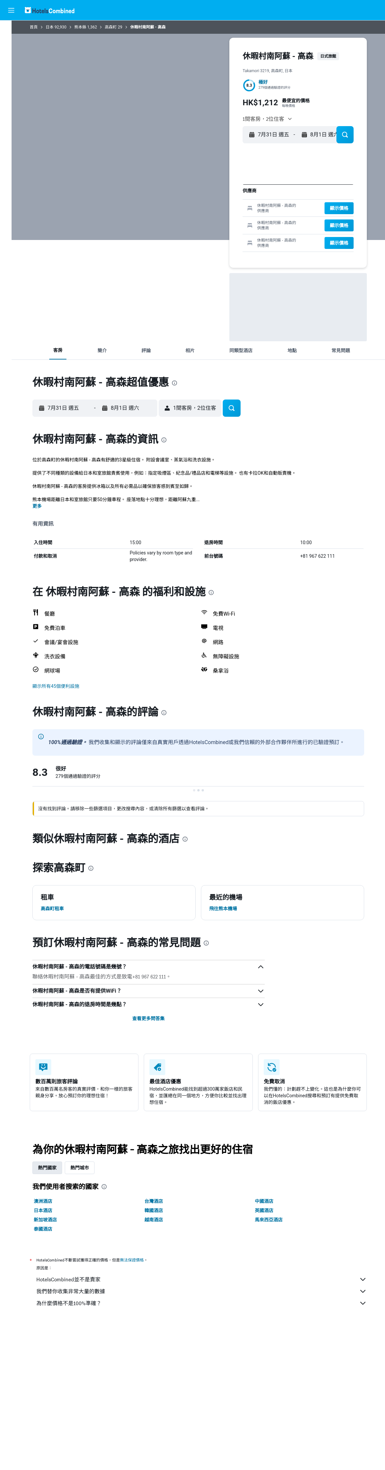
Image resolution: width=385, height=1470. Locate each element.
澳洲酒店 (48, 1201)
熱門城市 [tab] (85, 1167)
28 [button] (206, 230)
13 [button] (195, 209)
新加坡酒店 (50, 1219)
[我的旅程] (11, 105)
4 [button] (248, 188)
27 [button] (195, 230)
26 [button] (185, 230)
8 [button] (216, 199)
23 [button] (227, 220)
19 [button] (185, 220)
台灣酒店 (159, 1201)
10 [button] (238, 199)
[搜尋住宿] (11, 44)
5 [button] (185, 199)
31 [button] (238, 230)
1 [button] (216, 188)
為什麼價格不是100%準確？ (207, 1303)
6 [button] (195, 199)
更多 (42, 506)
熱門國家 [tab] (53, 1167)
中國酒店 (269, 1201)
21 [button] (206, 220)
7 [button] (206, 199)
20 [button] (195, 220)
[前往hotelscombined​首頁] (49, 10)
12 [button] (185, 209)
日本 (55, 27)
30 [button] (227, 230)
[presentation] (180, 383)
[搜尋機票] (11, 30)
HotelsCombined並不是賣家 (207, 1279)
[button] (11, 10)
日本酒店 (48, 1210)
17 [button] (237, 209)
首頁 (39, 27)
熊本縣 (86, 27)
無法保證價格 (137, 1259)
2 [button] (227, 188)
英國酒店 (269, 1210)
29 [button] (216, 230)
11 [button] (248, 199)
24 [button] (238, 220)
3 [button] (238, 188)
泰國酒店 (48, 1229)
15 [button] (216, 209)
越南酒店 (159, 1219)
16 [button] (227, 209)
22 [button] (216, 220)
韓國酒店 (159, 1210)
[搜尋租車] (11, 58)
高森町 (116, 27)
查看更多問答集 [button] (154, 1018)
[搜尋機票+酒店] (11, 72)
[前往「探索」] (11, 86)
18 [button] (248, 209)
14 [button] (206, 209)
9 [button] (227, 199)
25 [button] (248, 220)
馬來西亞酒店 (274, 1219)
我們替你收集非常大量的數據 (207, 1291)
